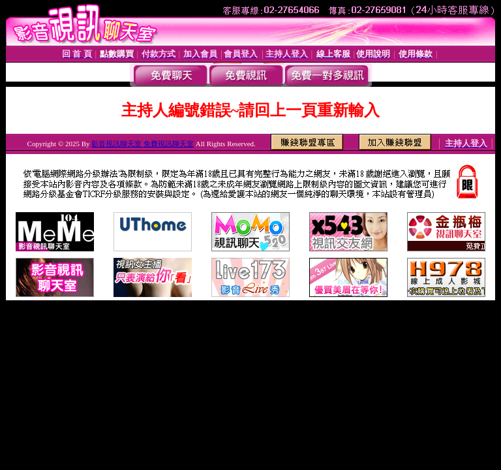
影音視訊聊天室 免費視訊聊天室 (142, 144)
